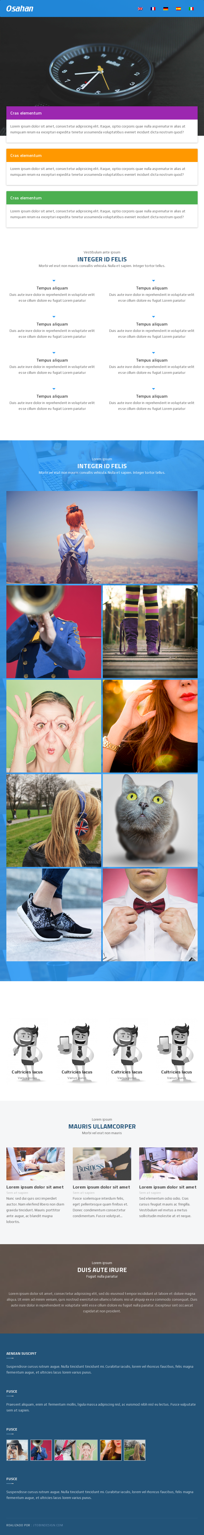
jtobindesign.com (48, 1525)
